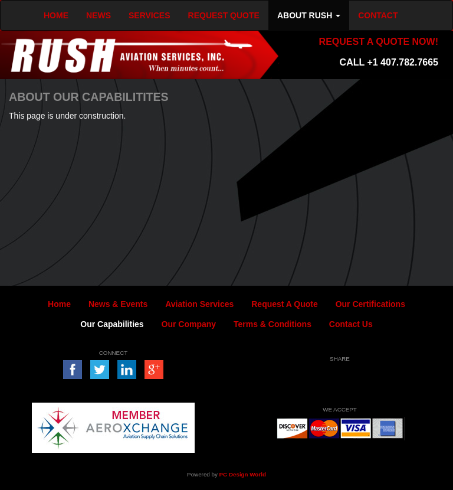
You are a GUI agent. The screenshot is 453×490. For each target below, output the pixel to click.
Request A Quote (284, 304)
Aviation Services (199, 304)
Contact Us (351, 324)
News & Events (117, 304)
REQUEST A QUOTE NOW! (378, 42)
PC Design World (242, 474)
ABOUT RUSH (308, 15)
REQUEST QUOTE (224, 15)
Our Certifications (370, 304)
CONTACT (378, 15)
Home (59, 304)
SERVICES (149, 15)
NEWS (98, 15)
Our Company (189, 324)
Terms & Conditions (272, 324)
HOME (56, 15)
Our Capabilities (111, 324)
